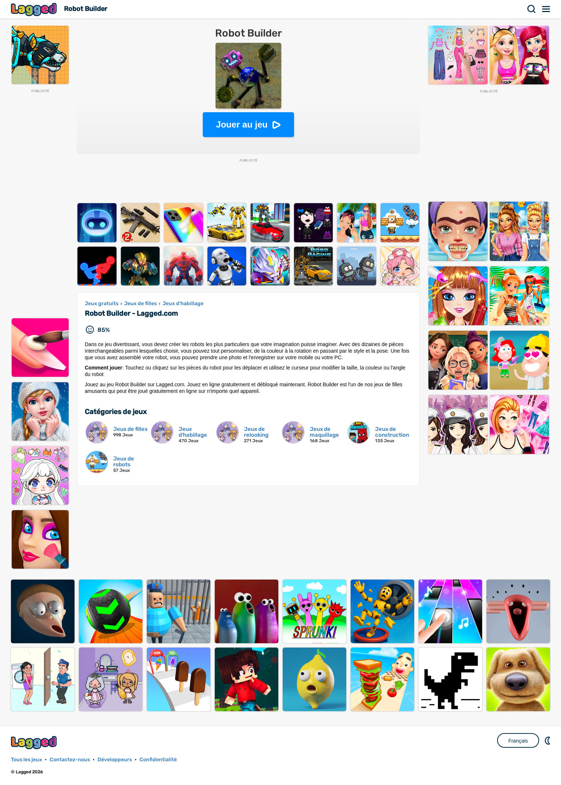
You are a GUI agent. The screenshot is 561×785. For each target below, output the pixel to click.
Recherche (531, 9)
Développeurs (115, 759)
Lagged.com (34, 742)
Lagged (34, 9)
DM (548, 740)
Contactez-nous (70, 759)
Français (518, 741)
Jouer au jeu (241, 124)
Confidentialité (158, 759)
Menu (546, 9)
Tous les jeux (26, 759)
